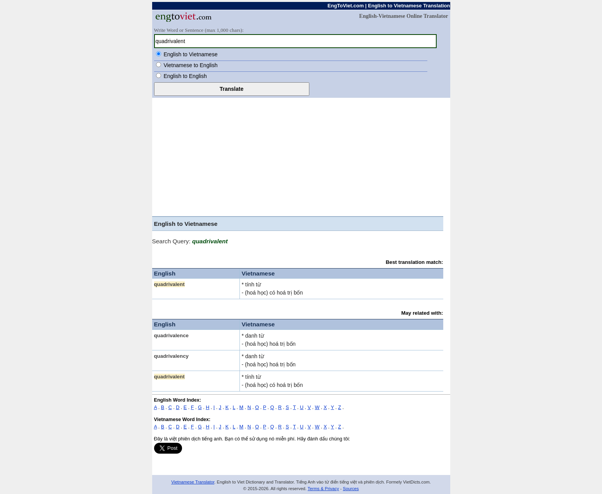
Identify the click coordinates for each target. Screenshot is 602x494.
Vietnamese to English (190, 65)
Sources (351, 488)
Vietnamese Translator (192, 482)
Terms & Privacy (323, 488)
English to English (184, 76)
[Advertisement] (301, 156)
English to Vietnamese (190, 54)
